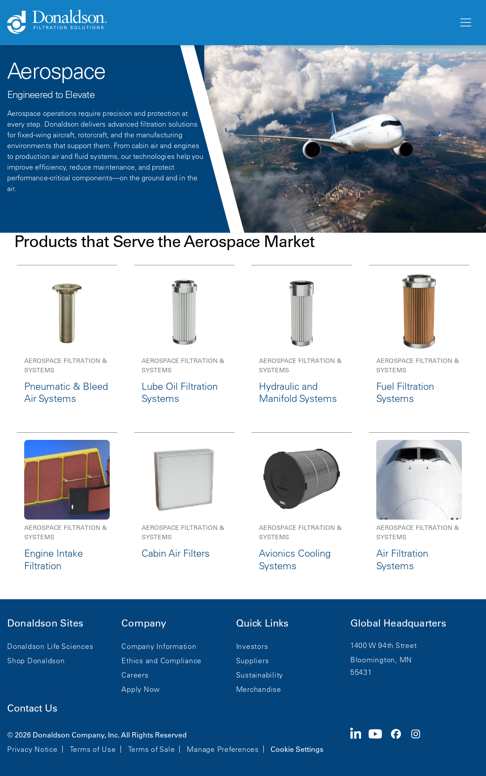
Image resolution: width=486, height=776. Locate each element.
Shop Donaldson (36, 660)
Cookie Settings (297, 749)
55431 (361, 672)
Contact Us (32, 708)
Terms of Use (93, 749)
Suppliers (252, 660)
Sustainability (260, 674)
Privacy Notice (32, 749)
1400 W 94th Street (383, 645)
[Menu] (465, 22)
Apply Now (140, 689)
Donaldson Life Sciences (50, 646)
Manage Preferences (223, 749)
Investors (252, 646)
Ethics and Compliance (161, 660)
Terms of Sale (151, 749)
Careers (134, 674)
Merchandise (258, 689)
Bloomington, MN (381, 659)
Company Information (158, 646)
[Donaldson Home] (229, 22)
